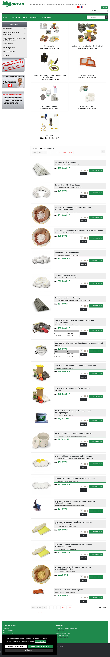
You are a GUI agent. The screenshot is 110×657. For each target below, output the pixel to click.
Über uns (15, 17)
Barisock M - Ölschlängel (65, 162)
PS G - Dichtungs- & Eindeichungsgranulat (73, 433)
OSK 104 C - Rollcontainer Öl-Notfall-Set (72, 388)
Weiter (64, 152)
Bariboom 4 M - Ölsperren (66, 275)
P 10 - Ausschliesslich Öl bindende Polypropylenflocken (79, 230)
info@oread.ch (60, 631)
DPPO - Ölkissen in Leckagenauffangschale (73, 456)
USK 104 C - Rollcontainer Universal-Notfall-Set (75, 366)
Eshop (5, 17)
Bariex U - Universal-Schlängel (68, 298)
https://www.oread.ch (62, 637)
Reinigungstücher (49, 106)
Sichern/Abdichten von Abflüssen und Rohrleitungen (49, 76)
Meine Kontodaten (8, 631)
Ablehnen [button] (28, 650)
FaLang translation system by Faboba (38, 612)
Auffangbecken (87, 75)
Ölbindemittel (49, 46)
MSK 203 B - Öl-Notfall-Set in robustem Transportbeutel (79, 343)
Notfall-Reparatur (87, 106)
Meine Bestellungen (8, 633)
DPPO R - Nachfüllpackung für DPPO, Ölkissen (75, 478)
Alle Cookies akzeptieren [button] (40, 646)
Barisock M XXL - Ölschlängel (67, 185)
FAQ (25, 17)
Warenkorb (6, 628)
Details (83, 173)
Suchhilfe (47, 17)
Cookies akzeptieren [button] (15, 646)
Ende (70, 152)
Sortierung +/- (49, 148)
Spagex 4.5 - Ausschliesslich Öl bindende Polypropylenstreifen (73, 208)
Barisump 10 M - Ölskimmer (67, 253)
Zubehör (49, 135)
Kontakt (34, 17)
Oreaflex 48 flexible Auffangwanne (70, 590)
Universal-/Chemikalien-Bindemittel (87, 46)
